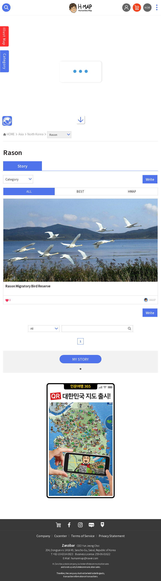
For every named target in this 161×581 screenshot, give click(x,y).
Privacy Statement (112, 536)
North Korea (35, 134)
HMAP (132, 191)
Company (43, 536)
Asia (21, 134)
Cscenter (60, 536)
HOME (9, 134)
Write (150, 179)
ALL (29, 191)
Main (7, 121)
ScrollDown (80, 119)
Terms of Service (83, 536)
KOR (147, 7)
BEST (80, 191)
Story (22, 166)
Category (4, 61)
